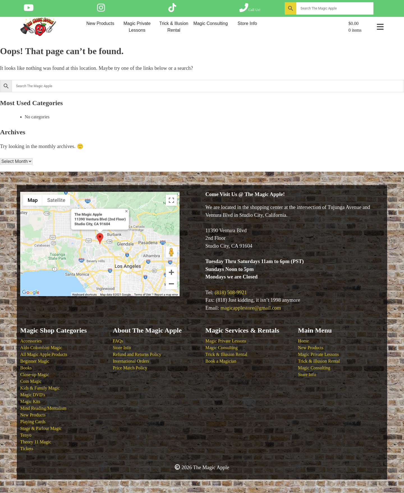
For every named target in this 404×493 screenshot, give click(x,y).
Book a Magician (220, 361)
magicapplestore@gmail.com (251, 308)
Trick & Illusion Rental (173, 27)
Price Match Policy (130, 367)
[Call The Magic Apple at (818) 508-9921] (249, 9)
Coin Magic (31, 381)
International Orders (131, 361)
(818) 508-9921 (231, 292)
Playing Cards (32, 421)
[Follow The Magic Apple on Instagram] (101, 9)
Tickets (26, 448)
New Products (100, 23)
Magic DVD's (32, 394)
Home (303, 340)
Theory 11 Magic (35, 441)
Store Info (247, 23)
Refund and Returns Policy (137, 354)
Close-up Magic (34, 374)
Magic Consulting (210, 23)
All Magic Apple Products (43, 354)
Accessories (31, 340)
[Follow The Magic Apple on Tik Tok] (172, 9)
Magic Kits (30, 401)
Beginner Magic (34, 361)
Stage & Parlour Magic (41, 428)
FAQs (118, 340)
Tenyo (25, 435)
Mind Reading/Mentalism (43, 408)
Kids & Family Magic (40, 388)
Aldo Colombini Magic (41, 347)
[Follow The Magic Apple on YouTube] (29, 9)
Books (26, 367)
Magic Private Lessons (137, 27)
